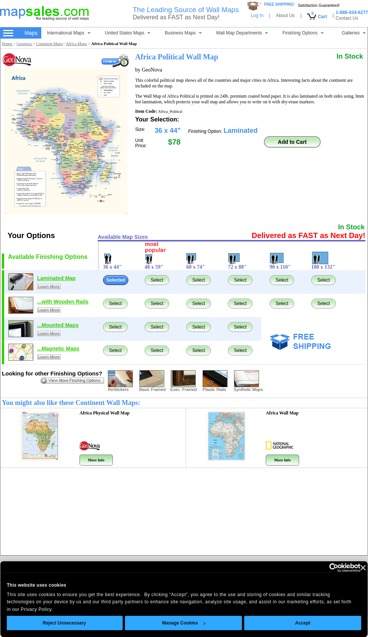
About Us (285, 15)
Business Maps (183, 33)
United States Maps (128, 33)
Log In (257, 15)
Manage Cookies (170, 623)
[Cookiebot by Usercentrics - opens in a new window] (313, 567)
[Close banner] (349, 567)
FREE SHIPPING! (279, 4)
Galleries (354, 33)
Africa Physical (104, 413)
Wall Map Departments (242, 33)
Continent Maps (49, 43)
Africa (282, 413)
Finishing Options (303, 33)
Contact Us (347, 18)
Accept (288, 623)
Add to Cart (292, 142)
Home (7, 43)
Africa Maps (76, 43)
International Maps (68, 33)
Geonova (25, 43)
